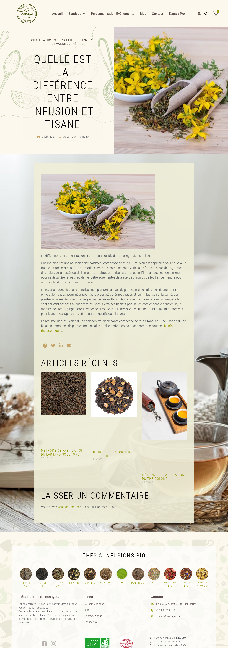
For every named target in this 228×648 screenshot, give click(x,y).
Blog (86, 610)
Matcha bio (122, 582)
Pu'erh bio (138, 583)
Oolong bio (74, 583)
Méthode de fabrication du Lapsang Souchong (62, 452)
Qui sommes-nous (94, 603)
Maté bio (106, 582)
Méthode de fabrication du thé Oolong (163, 477)
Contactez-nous (93, 616)
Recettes (68, 40)
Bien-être (86, 40)
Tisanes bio (154, 582)
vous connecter (68, 507)
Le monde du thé (64, 44)
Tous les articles (42, 40)
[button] (45, 345)
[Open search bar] (206, 13)
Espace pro (90, 622)
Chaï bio (90, 583)
